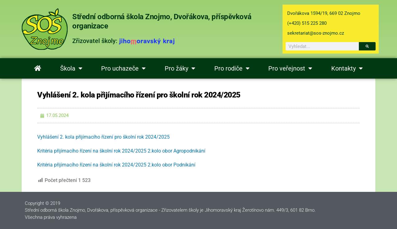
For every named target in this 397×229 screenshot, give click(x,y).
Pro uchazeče (123, 68)
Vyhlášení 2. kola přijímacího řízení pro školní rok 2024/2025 (103, 137)
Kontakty (347, 68)
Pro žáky (180, 68)
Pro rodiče (232, 68)
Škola (71, 68)
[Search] (367, 46)
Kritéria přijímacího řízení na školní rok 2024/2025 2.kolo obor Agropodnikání (121, 151)
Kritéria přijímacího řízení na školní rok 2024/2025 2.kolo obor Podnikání (116, 165)
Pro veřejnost (290, 68)
